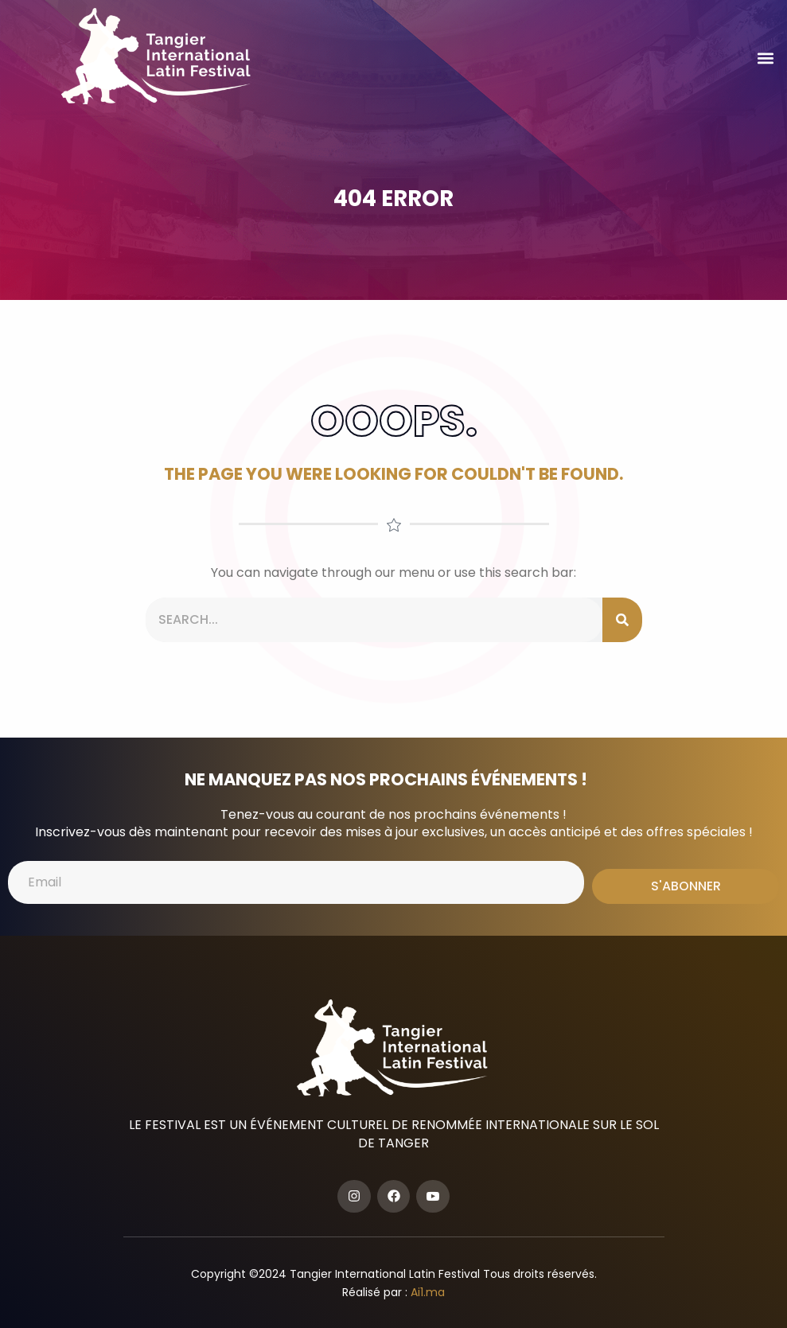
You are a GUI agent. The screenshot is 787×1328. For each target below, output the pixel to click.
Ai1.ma (428, 1292)
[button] (766, 58)
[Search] (622, 620)
